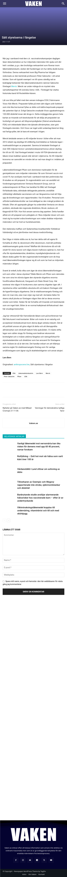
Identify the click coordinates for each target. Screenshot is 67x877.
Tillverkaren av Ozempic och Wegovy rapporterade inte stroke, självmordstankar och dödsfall (38, 484)
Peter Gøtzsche (9, 376)
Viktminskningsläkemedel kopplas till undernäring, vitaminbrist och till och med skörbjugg (38, 510)
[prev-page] (4, 520)
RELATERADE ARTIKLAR (14, 436)
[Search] (63, 3)
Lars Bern (39, 373)
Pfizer (19, 376)
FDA (14, 373)
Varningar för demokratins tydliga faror (49, 409)
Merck (14, 86)
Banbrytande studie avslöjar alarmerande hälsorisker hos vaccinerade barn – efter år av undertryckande (40, 497)
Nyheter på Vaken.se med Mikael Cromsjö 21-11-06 (17, 409)
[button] (4, 3)
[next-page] (8, 520)
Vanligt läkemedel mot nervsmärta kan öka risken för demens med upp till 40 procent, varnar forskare (38, 446)
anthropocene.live (22, 364)
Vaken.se (33, 423)
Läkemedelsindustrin (25, 373)
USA (25, 376)
